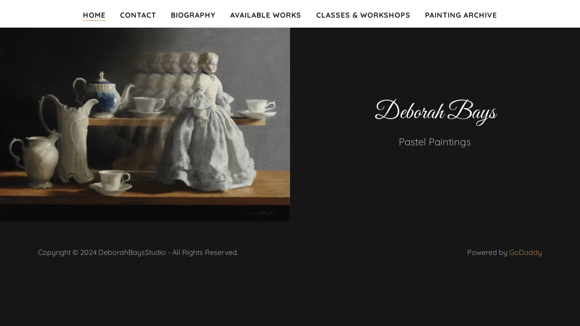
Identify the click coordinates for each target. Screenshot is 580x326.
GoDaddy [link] (525, 252)
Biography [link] (193, 14)
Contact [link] (138, 14)
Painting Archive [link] (461, 14)
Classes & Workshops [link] (363, 14)
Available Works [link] (265, 14)
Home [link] (94, 14)
